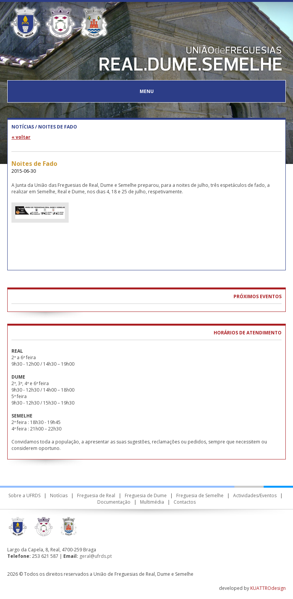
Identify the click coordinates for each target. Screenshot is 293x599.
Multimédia (152, 502)
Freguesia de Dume (146, 495)
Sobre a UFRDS (24, 495)
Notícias (59, 495)
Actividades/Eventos (255, 495)
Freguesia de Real (96, 495)
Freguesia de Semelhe (200, 495)
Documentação (113, 502)
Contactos (185, 502)
